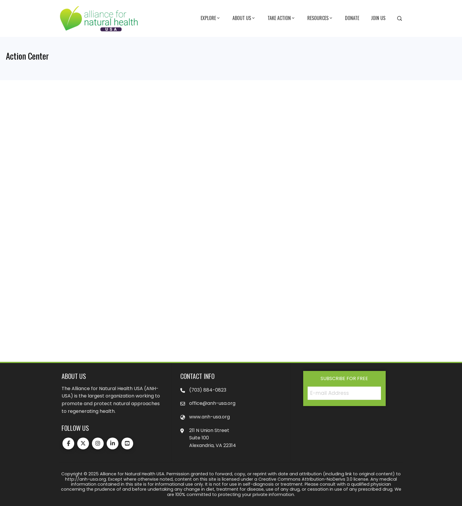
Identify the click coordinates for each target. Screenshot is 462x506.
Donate (352, 18)
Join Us (378, 18)
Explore (211, 18)
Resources (320, 18)
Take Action (282, 18)
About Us (244, 18)
